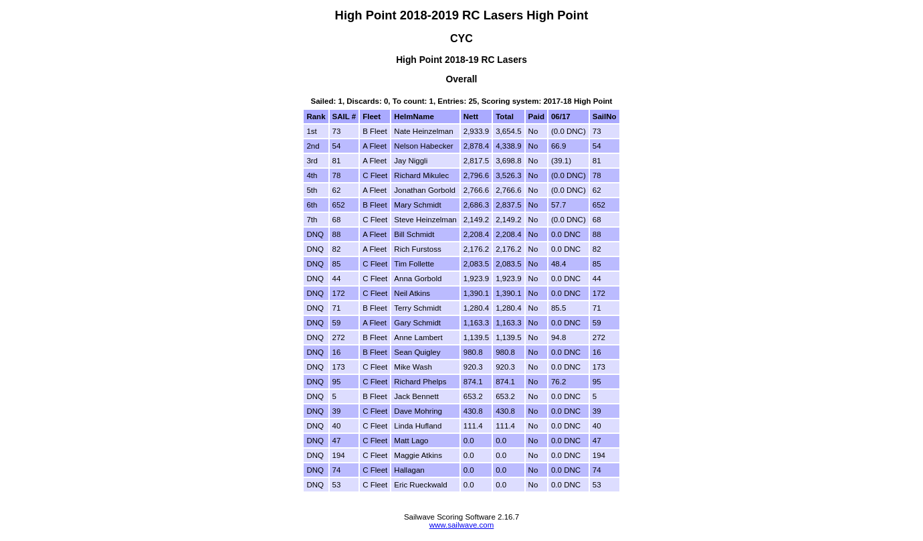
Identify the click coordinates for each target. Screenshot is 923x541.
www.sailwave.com (461, 525)
